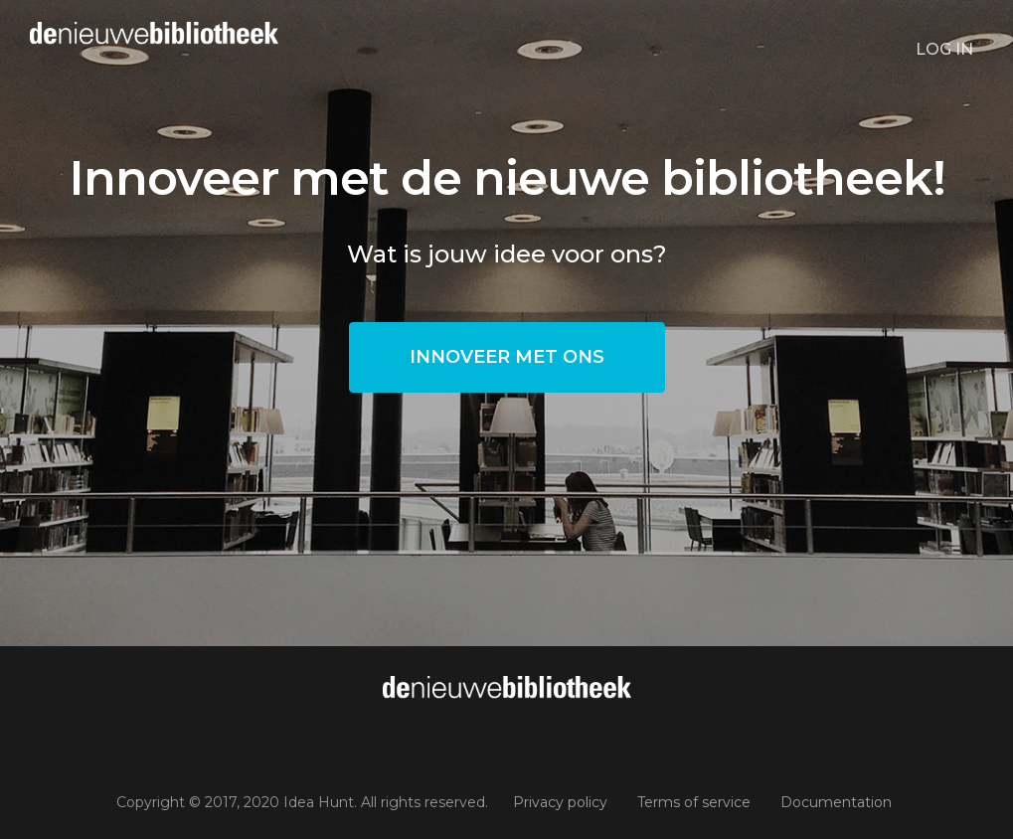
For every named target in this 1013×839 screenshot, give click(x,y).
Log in (944, 49)
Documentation (836, 802)
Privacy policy (560, 802)
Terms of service (694, 802)
